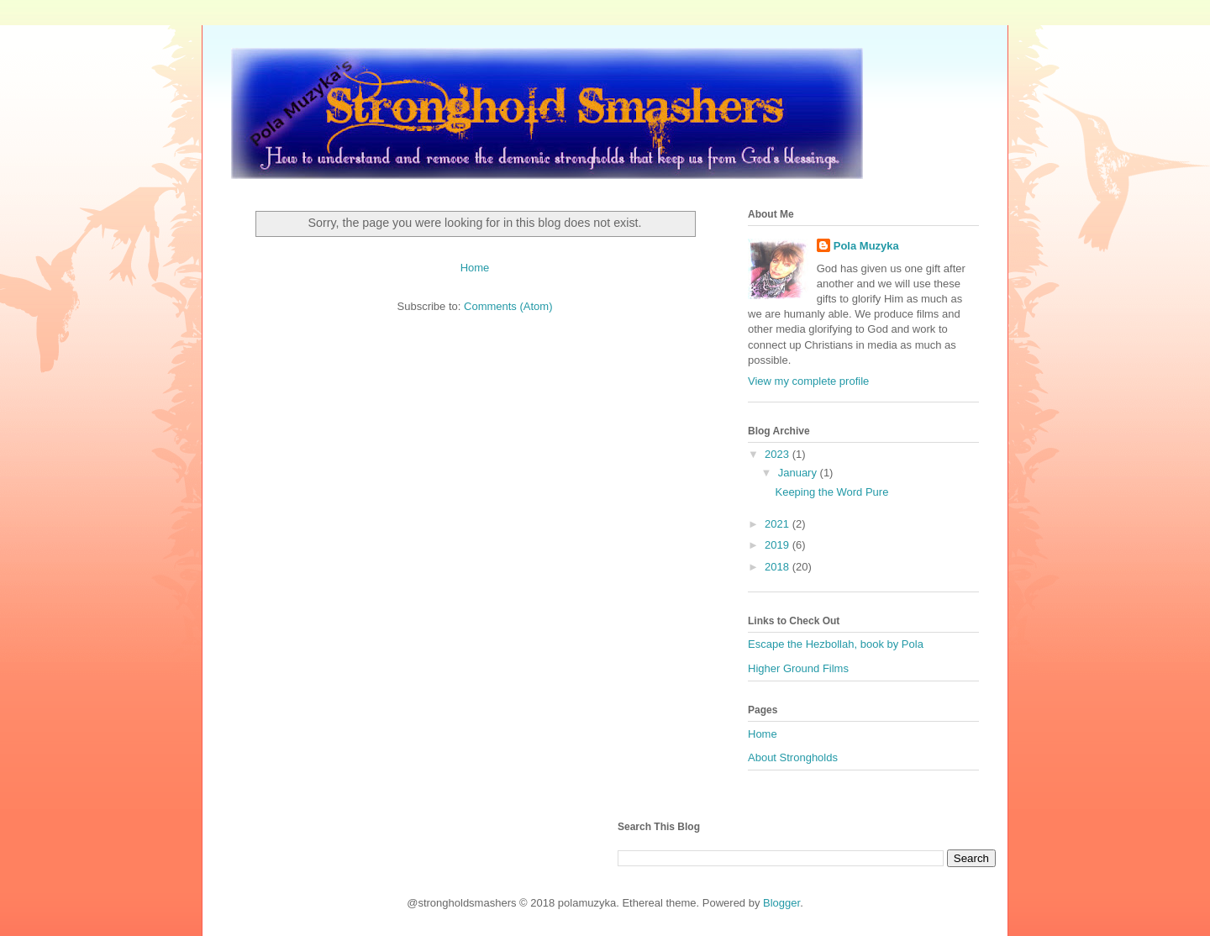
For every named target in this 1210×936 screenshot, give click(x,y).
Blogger (781, 903)
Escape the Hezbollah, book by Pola (835, 644)
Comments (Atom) (508, 306)
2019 (778, 545)
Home (475, 267)
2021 (778, 524)
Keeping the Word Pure (831, 492)
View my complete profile (808, 381)
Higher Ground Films (798, 668)
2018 (778, 566)
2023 (778, 454)
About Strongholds (793, 757)
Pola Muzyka (866, 245)
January (799, 472)
